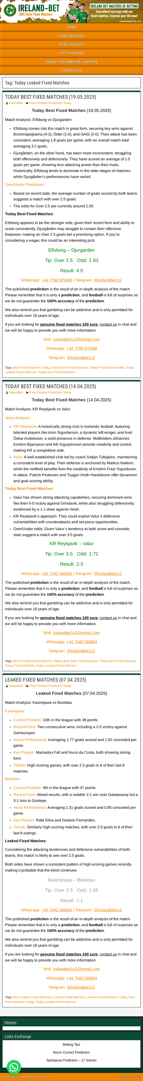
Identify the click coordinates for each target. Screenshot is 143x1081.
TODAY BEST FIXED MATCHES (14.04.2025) (50, 386)
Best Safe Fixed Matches (80, 661)
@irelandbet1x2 (108, 280)
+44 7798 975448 (56, 280)
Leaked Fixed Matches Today (106, 997)
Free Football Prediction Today (50, 103)
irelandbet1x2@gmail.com (76, 339)
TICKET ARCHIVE (71, 44)
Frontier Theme (130, 1077)
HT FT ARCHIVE (71, 53)
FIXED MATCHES (71, 36)
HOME (71, 27)
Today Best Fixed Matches (69, 367)
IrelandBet (16, 103)
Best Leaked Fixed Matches (32, 997)
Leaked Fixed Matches (69, 997)
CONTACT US (72, 70)
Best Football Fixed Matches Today (37, 661)
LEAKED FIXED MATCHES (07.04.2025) (45, 680)
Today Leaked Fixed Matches (56, 665)
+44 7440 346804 (56, 573)
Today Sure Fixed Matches (56, 372)
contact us (108, 324)
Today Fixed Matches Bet (106, 367)
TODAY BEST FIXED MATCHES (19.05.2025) (50, 97)
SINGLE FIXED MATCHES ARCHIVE (71, 62)
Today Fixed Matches (19, 665)
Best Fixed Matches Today (31, 367)
